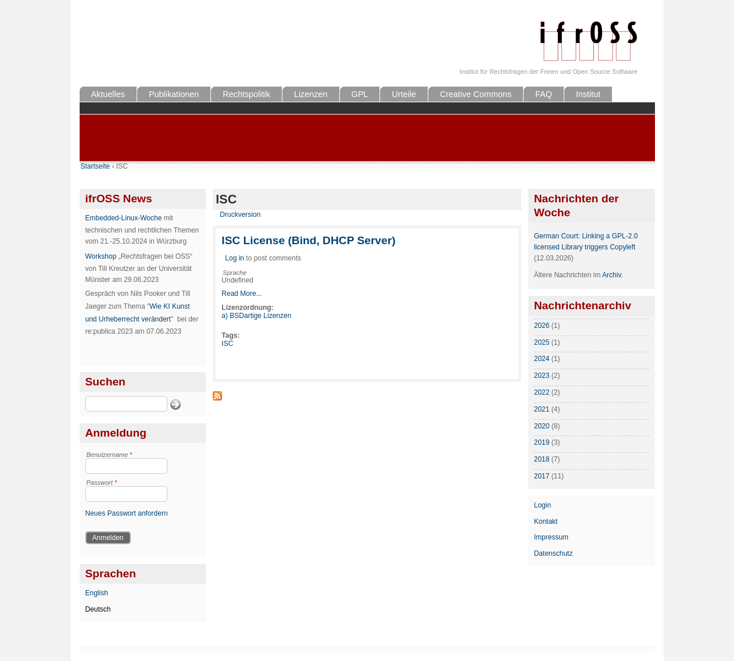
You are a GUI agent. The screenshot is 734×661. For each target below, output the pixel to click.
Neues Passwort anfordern (126, 513)
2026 (542, 325)
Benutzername (110, 454)
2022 (542, 392)
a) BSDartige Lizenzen (256, 316)
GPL (360, 94)
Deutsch (98, 609)
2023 (542, 375)
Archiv (611, 275)
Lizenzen (311, 94)
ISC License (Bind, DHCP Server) (308, 240)
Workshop (101, 256)
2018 (542, 459)
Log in (234, 258)
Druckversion (240, 214)
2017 (542, 476)
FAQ (543, 94)
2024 (542, 359)
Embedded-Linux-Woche (123, 218)
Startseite (95, 166)
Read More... (241, 294)
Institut (588, 94)
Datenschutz (553, 553)
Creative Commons (475, 94)
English (96, 593)
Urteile (404, 94)
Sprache (234, 272)
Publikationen (174, 94)
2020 (542, 426)
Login (542, 505)
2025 (542, 342)
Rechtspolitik (246, 94)
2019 (542, 442)
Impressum (551, 537)
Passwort (102, 482)
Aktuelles (108, 94)
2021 (542, 409)
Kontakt (546, 521)
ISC (227, 344)
